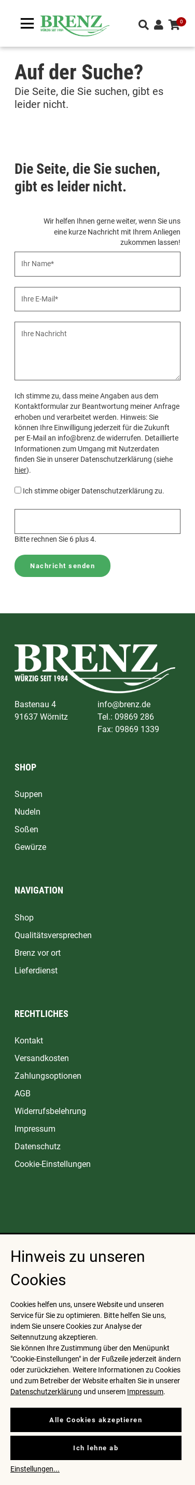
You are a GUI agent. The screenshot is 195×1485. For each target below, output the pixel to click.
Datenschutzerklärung (46, 1391)
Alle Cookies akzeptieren (95, 1420)
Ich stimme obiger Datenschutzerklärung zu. (93, 491)
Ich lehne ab (95, 1448)
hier (20, 470)
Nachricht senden (62, 566)
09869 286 (134, 717)
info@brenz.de (123, 704)
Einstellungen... (35, 1469)
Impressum (145, 1391)
